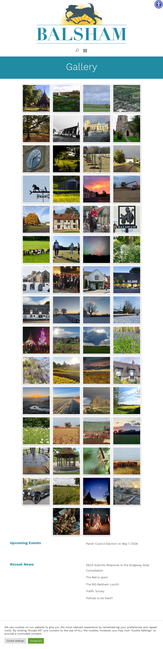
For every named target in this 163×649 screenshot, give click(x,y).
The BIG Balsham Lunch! (102, 584)
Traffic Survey (95, 591)
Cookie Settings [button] (15, 640)
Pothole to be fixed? (99, 598)
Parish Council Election (101, 543)
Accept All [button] (36, 640)
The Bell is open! (97, 577)
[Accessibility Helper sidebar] (158, 4)
